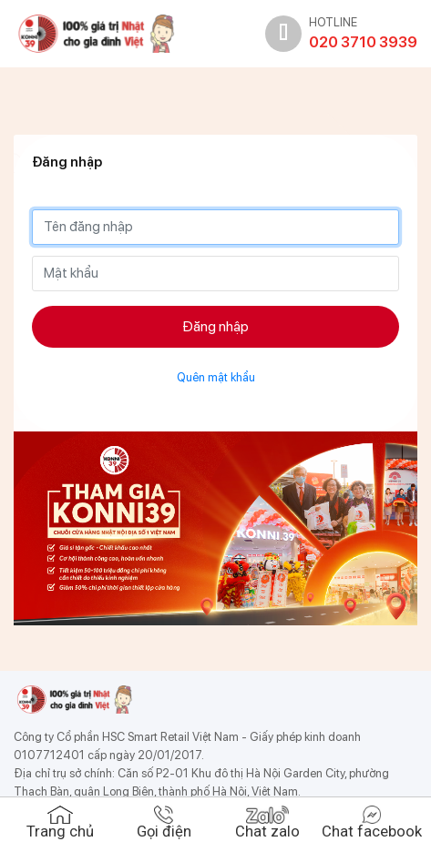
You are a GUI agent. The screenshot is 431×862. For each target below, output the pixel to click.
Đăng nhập (215, 326)
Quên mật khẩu (216, 377)
